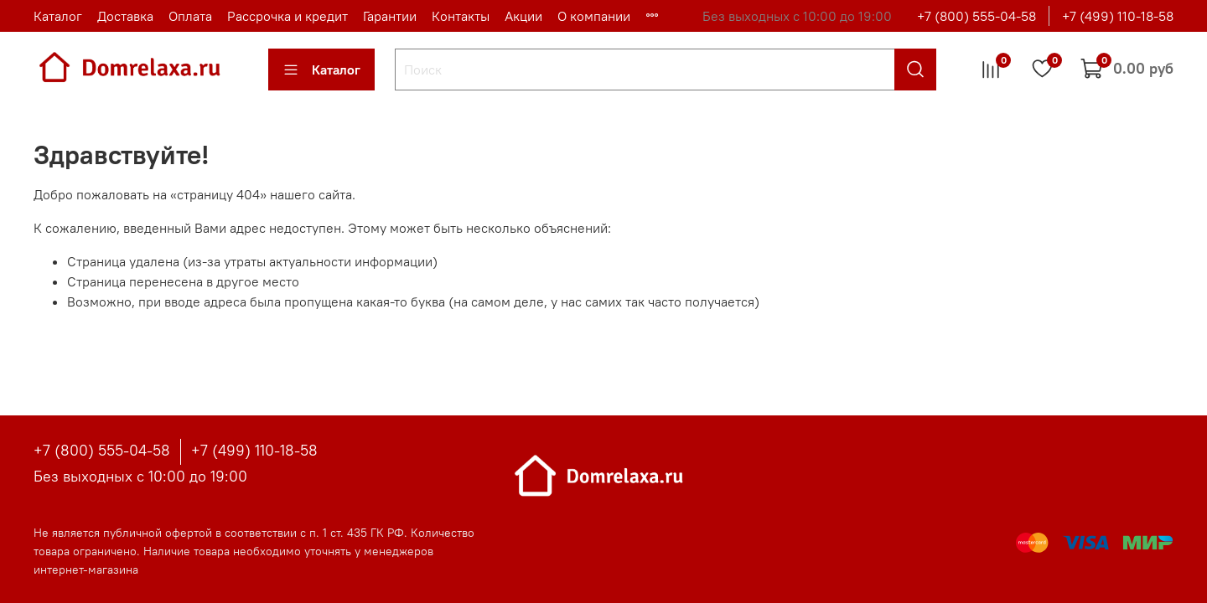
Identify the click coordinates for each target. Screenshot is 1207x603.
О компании (593, 16)
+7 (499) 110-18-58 (1117, 16)
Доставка (125, 16)
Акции (523, 16)
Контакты (461, 16)
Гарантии (390, 16)
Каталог (58, 16)
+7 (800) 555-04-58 (976, 16)
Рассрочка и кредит (287, 16)
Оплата (190, 16)
